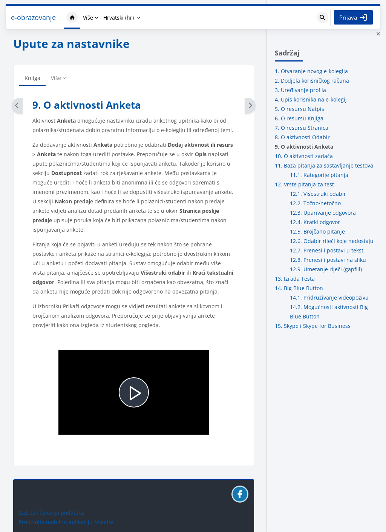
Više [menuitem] (88, 17)
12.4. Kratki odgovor (315, 222)
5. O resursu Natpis (299, 108)
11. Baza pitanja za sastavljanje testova (324, 165)
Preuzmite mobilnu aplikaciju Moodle (66, 522)
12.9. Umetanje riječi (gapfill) (326, 269)
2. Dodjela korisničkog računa (312, 80)
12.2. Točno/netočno (315, 203)
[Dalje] (250, 106)
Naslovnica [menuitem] (72, 17)
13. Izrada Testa (295, 278)
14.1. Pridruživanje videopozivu (329, 297)
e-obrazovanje (33, 17)
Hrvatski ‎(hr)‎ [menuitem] (118, 17)
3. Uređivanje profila (300, 90)
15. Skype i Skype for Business (313, 325)
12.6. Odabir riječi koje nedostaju (332, 240)
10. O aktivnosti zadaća (304, 156)
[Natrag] (17, 106)
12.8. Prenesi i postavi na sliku (328, 259)
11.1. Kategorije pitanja (319, 174)
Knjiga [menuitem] (32, 77)
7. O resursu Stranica (301, 127)
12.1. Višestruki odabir (318, 193)
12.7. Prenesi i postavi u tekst (326, 250)
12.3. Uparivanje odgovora (323, 212)
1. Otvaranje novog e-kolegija (311, 71)
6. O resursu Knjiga (299, 118)
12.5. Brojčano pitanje (317, 231)
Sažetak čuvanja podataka (51, 512)
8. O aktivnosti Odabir (302, 137)
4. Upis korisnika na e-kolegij (311, 99)
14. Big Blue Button (299, 288)
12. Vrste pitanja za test (304, 184)
